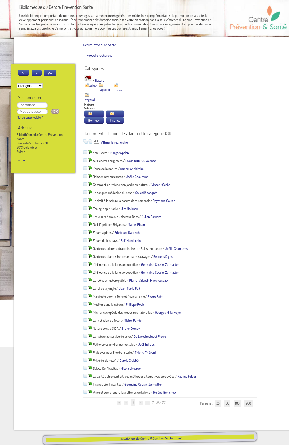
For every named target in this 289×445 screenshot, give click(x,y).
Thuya (118, 90)
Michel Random (134, 320)
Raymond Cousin (164, 200)
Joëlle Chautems (137, 176)
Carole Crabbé (129, 360)
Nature (99, 80)
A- (23, 73)
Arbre (93, 86)
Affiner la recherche (114, 142)
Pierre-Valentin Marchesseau (148, 280)
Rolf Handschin (131, 240)
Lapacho (104, 89)
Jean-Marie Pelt (129, 288)
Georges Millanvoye (168, 312)
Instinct (115, 120)
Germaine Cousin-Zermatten (160, 264)
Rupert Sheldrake (132, 168)
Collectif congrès (146, 192)
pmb (179, 438)
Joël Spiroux (146, 344)
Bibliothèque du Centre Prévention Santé (146, 438)
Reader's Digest (163, 256)
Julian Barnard (151, 216)
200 (248, 403)
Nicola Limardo (131, 368)
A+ (50, 73)
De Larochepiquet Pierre (150, 336)
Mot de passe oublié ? (30, 117)
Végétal (90, 99)
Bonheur (94, 120)
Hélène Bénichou (164, 392)
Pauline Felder (186, 376)
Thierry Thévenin (146, 352)
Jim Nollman (129, 208)
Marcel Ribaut (137, 224)
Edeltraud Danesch (127, 232)
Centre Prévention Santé (99, 45)
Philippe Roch (135, 304)
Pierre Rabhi (156, 296)
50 (227, 403)
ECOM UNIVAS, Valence (140, 160)
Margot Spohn (119, 152)
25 (217, 403)
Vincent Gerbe (160, 184)
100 (237, 403)
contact (22, 160)
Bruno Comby (130, 328)
